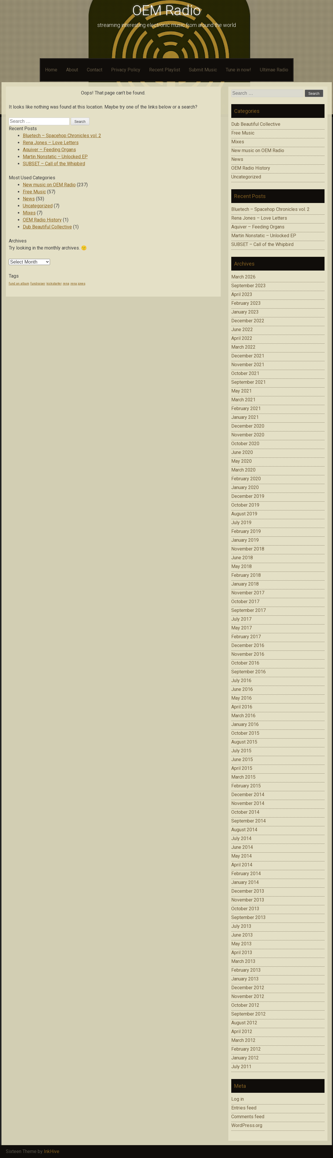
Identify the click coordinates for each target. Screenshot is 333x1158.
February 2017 (246, 636)
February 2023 (246, 303)
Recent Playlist (164, 70)
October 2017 (245, 601)
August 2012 (244, 1022)
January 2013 (245, 979)
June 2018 (242, 557)
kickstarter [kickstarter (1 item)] (54, 283)
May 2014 (241, 856)
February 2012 (246, 1049)
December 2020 (247, 426)
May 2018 (241, 566)
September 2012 (248, 1014)
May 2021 (241, 391)
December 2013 (247, 891)
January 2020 (245, 487)
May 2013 (241, 944)
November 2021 (247, 364)
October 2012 (245, 1005)
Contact (94, 70)
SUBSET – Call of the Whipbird (54, 163)
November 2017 (247, 593)
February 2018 (246, 575)
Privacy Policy (125, 70)
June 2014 (242, 847)
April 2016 (241, 707)
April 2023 (241, 294)
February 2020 (246, 478)
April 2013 (241, 952)
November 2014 (247, 803)
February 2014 (246, 873)
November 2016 (247, 654)
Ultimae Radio (274, 70)
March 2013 (243, 961)
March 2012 (243, 1040)
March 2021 (243, 399)
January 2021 (245, 417)
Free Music (34, 192)
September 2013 (248, 917)
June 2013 (242, 935)
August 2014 (244, 829)
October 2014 (245, 812)
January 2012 (245, 1058)
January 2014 (245, 882)
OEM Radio (166, 10)
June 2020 (242, 452)
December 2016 (247, 645)
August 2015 (244, 742)
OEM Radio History (42, 220)
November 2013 (247, 900)
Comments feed (247, 1116)
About (72, 70)
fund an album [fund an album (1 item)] (19, 283)
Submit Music (203, 70)
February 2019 (246, 531)
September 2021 (248, 382)
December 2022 (247, 321)
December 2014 (247, 794)
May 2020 (241, 461)
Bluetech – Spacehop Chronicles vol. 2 (62, 135)
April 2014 (241, 865)
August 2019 (244, 514)
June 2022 (242, 329)
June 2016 (242, 689)
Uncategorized (38, 206)
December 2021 (247, 356)
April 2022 (241, 338)
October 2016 (245, 663)
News (29, 199)
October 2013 (245, 908)
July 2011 (241, 1066)
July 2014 (241, 838)
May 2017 (241, 628)
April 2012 (241, 1031)
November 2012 (247, 996)
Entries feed (243, 1108)
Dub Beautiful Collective (47, 227)
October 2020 (245, 443)
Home (51, 70)
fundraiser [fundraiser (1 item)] (37, 283)
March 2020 (243, 470)
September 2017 (248, 610)
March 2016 (243, 715)
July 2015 (241, 750)
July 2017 (241, 619)
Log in (237, 1099)
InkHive (51, 1151)
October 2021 (245, 373)
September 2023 (248, 285)
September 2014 (248, 821)
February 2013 (246, 970)
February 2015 (246, 786)
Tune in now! (238, 70)
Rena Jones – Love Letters (51, 142)
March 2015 (243, 777)
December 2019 (247, 496)
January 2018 (245, 584)
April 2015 (241, 768)
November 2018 (247, 549)
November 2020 (247, 435)
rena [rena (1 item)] (66, 283)
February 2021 (246, 408)
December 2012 (247, 987)
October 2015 (245, 733)
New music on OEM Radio (49, 184)
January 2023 (245, 312)
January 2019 (245, 540)
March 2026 (243, 277)
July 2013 (241, 926)
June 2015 (242, 759)
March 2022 (243, 347)
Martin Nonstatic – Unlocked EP (55, 156)
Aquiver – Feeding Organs (49, 149)
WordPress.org (246, 1125)
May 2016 (241, 698)
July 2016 (241, 680)
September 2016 (248, 672)
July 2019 (241, 522)
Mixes (29, 213)
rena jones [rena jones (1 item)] (77, 283)
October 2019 (245, 505)
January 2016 (245, 724)
